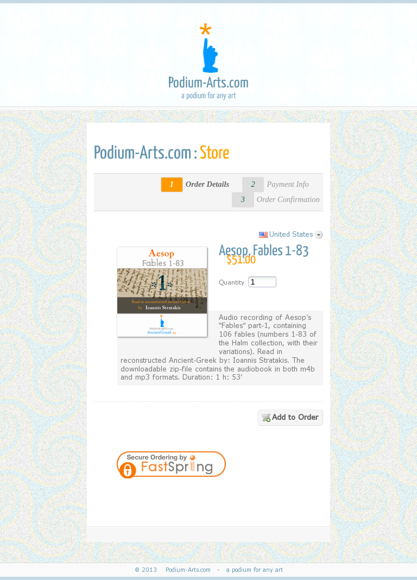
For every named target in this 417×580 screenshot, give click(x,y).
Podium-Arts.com (208, 83)
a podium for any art (252, 570)
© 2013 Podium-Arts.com (175, 570)
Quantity (231, 282)
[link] (271, 494)
